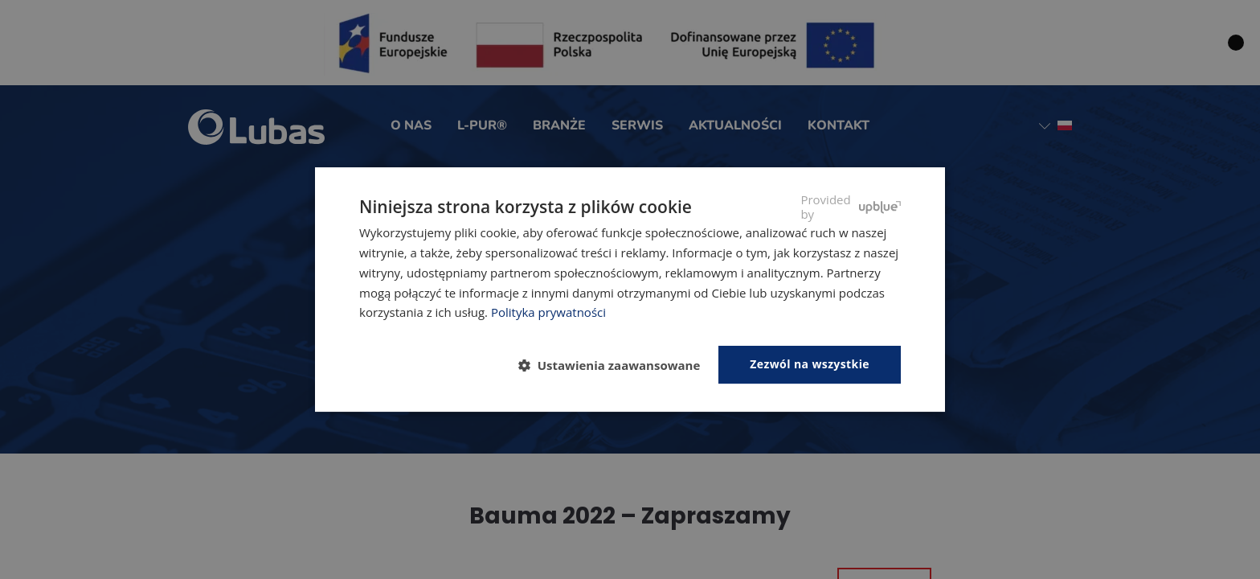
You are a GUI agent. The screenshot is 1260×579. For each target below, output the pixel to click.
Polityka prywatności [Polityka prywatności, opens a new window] (548, 312)
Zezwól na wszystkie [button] (809, 364)
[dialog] (630, 289)
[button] (616, 366)
